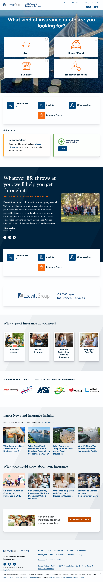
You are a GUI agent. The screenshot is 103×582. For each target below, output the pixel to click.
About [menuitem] (66, 3)
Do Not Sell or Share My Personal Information (67, 577)
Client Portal (59, 551)
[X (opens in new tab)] (15, 564)
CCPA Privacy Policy (30, 577)
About (48, 551)
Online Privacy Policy (11, 577)
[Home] (18, 551)
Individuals (60, 555)
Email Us (41, 560)
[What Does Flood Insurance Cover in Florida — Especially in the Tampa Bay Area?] (39, 445)
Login (62, 148)
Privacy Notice (43, 566)
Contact (70, 551)
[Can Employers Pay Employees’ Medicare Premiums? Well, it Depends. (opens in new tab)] (39, 490)
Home (40, 551)
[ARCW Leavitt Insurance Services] (22, 5)
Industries (71, 555)
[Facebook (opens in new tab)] (5, 238)
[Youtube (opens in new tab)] (10, 238)
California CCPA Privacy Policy (62, 566)
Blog (80, 555)
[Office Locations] (82, 105)
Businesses (81, 551)
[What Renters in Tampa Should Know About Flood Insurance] (64, 445)
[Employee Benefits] (89, 361)
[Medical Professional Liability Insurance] (64, 361)
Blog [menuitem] (87, 3)
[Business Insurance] (39, 361)
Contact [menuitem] (95, 3)
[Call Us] (20, 105)
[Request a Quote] (51, 115)
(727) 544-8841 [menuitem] (92, 7)
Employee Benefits (45, 555)
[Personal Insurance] (14, 361)
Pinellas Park (8, 231)
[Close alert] (100, 573)
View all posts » (47, 422)
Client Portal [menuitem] (76, 3)
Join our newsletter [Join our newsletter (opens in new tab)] (79, 519)
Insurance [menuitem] (56, 3)
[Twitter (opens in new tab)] (15, 238)
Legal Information (8, 570)
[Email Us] (51, 105)
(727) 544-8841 (55, 560)
